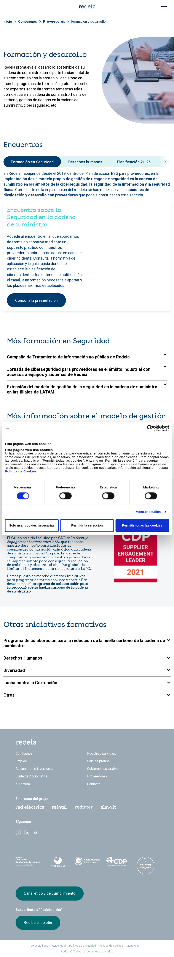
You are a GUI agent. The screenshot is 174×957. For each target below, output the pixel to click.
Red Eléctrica (30, 807)
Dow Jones (28, 861)
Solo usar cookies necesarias (31, 525)
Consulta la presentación (36, 300)
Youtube (35, 832)
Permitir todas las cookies (142, 525)
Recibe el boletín (38, 922)
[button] (87, 357)
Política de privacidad (82, 945)
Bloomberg (145, 865)
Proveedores (54, 21)
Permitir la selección (87, 525)
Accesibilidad (39, 945)
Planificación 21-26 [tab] (134, 162)
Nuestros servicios (101, 753)
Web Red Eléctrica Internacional (84, 807)
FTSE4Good (57, 862)
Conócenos (27, 21)
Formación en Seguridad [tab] (32, 162)
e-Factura (23, 784)
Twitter (18, 832)
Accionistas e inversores (34, 769)
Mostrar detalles (148, 512)
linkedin (26, 832)
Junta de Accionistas (31, 776)
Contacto (94, 784)
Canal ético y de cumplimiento (49, 893)
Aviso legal (59, 945)
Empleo (21, 761)
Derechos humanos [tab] (85, 162)
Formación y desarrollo (88, 21)
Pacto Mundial (87, 861)
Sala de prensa (98, 761)
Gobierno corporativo (103, 769)
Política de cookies (111, 945)
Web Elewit (108, 807)
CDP (116, 861)
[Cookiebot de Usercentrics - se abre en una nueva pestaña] (150, 428)
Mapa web (133, 945)
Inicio (7, 21)
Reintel (59, 807)
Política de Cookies (21, 471)
